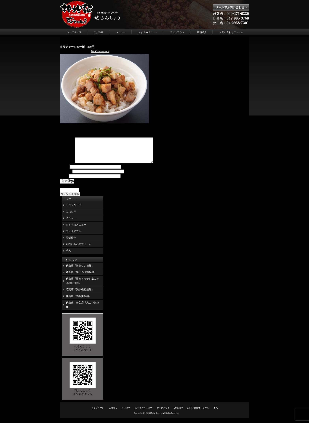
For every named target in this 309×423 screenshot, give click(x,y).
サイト (64, 181)
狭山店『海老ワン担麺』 (80, 270)
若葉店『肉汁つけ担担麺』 (81, 276)
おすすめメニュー (147, 32)
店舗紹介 (202, 32)
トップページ (74, 32)
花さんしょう (156, 418)
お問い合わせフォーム (231, 32)
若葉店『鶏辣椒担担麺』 (80, 294)
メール (66, 176)
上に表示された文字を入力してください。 (86, 190)
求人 (68, 255)
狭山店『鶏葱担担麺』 (78, 300)
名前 (64, 171)
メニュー (121, 32)
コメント (67, 166)
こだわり (98, 32)
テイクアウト (177, 32)
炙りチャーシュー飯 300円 (77, 46)
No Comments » (100, 51)
